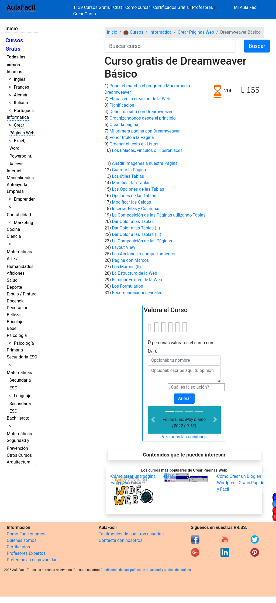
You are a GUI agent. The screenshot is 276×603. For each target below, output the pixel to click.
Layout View (123, 247)
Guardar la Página (129, 169)
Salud (12, 280)
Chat (117, 7)
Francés (21, 87)
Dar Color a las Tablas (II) (136, 228)
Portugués (24, 110)
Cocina (13, 229)
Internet (14, 170)
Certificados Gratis (171, 7)
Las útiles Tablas (128, 176)
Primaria (15, 350)
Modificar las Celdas (131, 202)
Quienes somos (22, 540)
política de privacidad (145, 570)
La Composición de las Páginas (142, 240)
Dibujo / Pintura (21, 294)
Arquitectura (18, 462)
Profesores (202, 7)
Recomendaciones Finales (137, 292)
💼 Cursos (133, 32)
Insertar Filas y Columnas (136, 208)
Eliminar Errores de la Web (137, 279)
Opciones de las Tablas (134, 195)
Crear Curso (84, 13)
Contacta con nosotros (120, 540)
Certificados (18, 546)
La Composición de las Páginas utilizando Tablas (158, 215)
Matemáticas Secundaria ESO (19, 380)
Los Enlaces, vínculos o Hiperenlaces (147, 150)
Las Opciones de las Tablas (138, 189)
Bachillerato (18, 418)
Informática (18, 117)
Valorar (184, 398)
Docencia (16, 301)
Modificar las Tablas (131, 182)
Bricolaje (15, 321)
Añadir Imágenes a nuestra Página (145, 163)
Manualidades (20, 177)
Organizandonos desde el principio (142, 118)
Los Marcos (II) (126, 266)
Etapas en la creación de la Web (139, 98)
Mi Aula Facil (246, 7)
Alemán (21, 94)
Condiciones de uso (115, 570)
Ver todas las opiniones (184, 436)
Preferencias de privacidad (32, 559)
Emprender (24, 199)
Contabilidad (19, 214)
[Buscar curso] (170, 46)
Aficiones (16, 273)
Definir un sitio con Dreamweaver (140, 111)
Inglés (19, 79)
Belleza (13, 314)
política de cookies (177, 570)
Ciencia (14, 236)
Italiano (21, 102)
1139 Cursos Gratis (92, 7)
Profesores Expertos (26, 553)
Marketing (23, 222)
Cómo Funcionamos (26, 533)
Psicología (17, 335)
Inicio (11, 28)
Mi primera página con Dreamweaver (144, 131)
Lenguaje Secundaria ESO (20, 403)
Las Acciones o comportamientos (144, 253)
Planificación (121, 105)
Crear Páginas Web (196, 32)
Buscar (257, 46)
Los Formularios (127, 286)
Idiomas (14, 71)
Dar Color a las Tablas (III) (136, 234)
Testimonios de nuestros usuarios (131, 533)
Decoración (18, 307)
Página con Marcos (130, 260)
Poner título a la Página (131, 137)
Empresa (15, 191)
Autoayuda (17, 184)
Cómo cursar (137, 7)
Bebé (11, 328)
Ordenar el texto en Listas (133, 144)
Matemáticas (19, 251)
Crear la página (123, 124)
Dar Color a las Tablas (133, 221)
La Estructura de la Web (134, 273)
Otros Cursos (19, 455)
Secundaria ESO (22, 357)
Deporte (14, 287)
